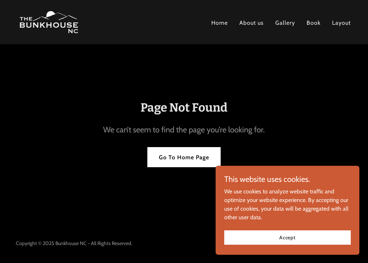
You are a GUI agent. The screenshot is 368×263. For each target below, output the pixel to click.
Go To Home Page (184, 157)
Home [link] (219, 22)
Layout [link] (341, 22)
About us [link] (251, 22)
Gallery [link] (285, 22)
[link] (48, 21)
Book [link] (314, 22)
